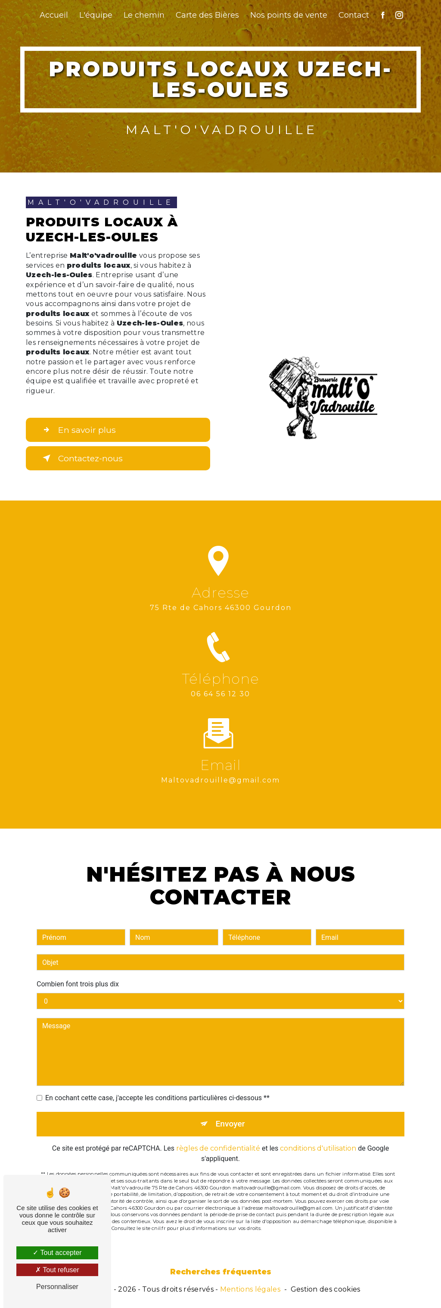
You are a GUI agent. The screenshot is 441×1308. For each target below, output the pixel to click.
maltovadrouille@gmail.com (220, 770)
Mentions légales (250, 1289)
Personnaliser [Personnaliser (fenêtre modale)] (57, 1286)
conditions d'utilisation (318, 1138)
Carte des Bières (207, 15)
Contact (354, 15)
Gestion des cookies (325, 1289)
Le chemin (144, 15)
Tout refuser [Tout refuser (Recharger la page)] (57, 1270)
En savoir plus (77, 429)
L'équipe (95, 15)
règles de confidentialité (218, 1138)
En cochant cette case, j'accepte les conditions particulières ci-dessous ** (157, 1088)
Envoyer (230, 1114)
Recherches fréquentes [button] (220, 1271)
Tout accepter (57, 1252)
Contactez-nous (81, 458)
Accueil (54, 15)
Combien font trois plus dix (78, 974)
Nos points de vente (288, 15)
